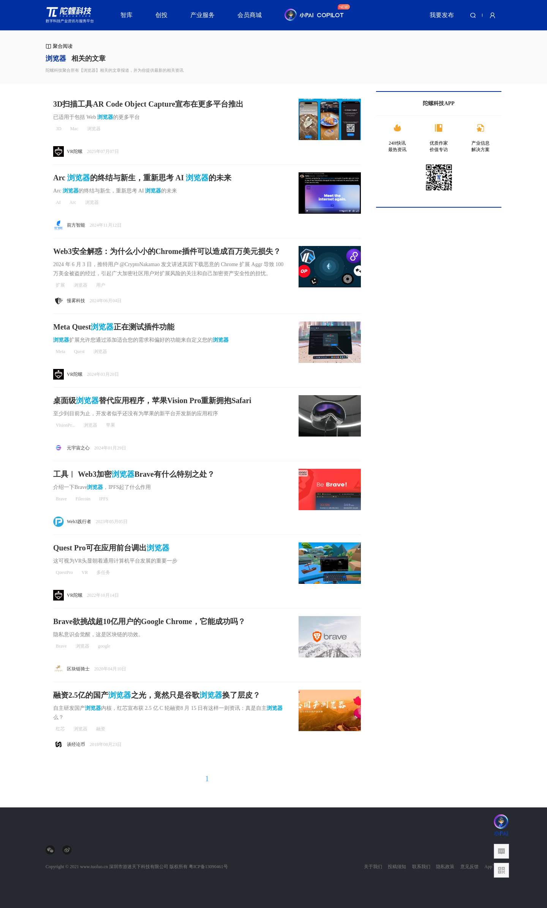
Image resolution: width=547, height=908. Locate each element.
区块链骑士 (78, 669)
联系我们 (421, 866)
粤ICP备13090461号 (208, 866)
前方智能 (76, 225)
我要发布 (442, 15)
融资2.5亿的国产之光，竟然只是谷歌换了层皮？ (156, 695)
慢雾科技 (76, 300)
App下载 (492, 866)
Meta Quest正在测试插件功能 (113, 327)
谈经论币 (76, 744)
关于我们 (373, 866)
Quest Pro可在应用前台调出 (111, 548)
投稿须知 (397, 866)
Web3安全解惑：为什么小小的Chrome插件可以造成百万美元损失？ (167, 251)
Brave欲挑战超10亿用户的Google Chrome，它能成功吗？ (149, 621)
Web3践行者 (79, 521)
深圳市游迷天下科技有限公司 (138, 866)
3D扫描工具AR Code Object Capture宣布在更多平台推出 (148, 104)
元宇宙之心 (78, 448)
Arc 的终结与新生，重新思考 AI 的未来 (142, 177)
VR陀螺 (74, 151)
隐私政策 (445, 866)
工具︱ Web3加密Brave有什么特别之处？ (134, 474)
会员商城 (249, 15)
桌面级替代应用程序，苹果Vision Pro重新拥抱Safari (152, 400)
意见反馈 (469, 866)
